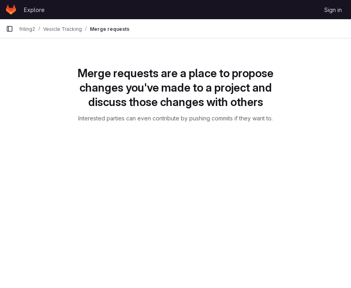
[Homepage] (11, 9)
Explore (34, 9)
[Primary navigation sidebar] (9, 28)
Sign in (333, 9)
